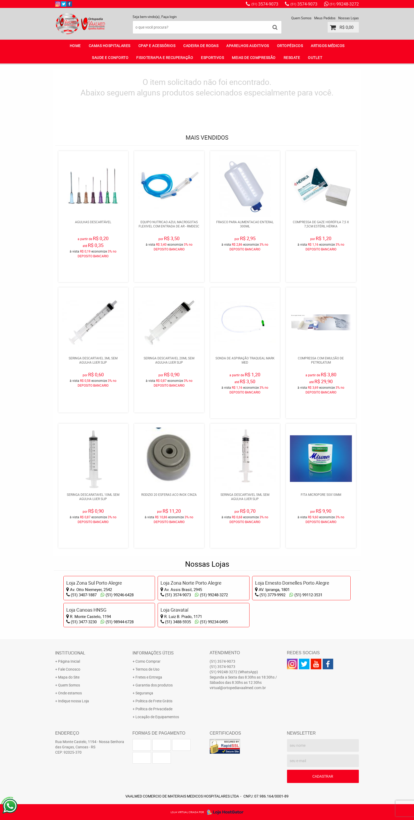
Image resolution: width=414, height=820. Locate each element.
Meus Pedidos (325, 18)
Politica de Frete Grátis (153, 700)
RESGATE (292, 57)
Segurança (144, 692)
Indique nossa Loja (73, 700)
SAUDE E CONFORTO (110, 57)
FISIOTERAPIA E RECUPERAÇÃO (164, 57)
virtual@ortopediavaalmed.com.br (238, 687)
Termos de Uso (147, 669)
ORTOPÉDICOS (290, 45)
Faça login (169, 16)
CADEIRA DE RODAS (200, 45)
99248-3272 (344, 4)
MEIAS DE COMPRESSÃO (254, 57)
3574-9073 (264, 4)
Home (75, 45)
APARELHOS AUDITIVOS (247, 45)
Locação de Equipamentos (157, 716)
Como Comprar (148, 661)
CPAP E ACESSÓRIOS (157, 45)
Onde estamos (70, 692)
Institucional (70, 653)
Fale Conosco (69, 669)
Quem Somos (301, 18)
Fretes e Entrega (148, 677)
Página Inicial (69, 661)
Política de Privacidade (153, 708)
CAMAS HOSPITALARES (109, 45)
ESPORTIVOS (212, 57)
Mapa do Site (68, 677)
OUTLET (315, 57)
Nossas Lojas (348, 18)
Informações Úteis (153, 653)
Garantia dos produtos (154, 685)
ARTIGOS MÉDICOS (328, 45)
